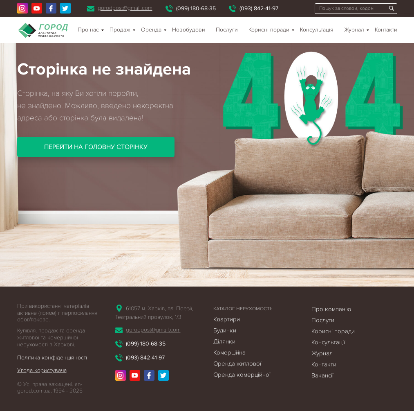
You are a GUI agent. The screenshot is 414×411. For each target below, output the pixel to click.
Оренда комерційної (242, 374)
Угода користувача (42, 370)
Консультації (328, 342)
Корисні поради (268, 29)
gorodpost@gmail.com (125, 8)
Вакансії (322, 375)
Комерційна (229, 352)
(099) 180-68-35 (196, 8)
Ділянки (224, 341)
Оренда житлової (237, 363)
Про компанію (331, 309)
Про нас (88, 29)
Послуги (227, 29)
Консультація (316, 29)
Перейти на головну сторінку (96, 147)
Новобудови (188, 29)
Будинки (224, 330)
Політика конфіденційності (52, 357)
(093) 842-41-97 (258, 8)
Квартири (226, 319)
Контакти (386, 29)
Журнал (354, 29)
